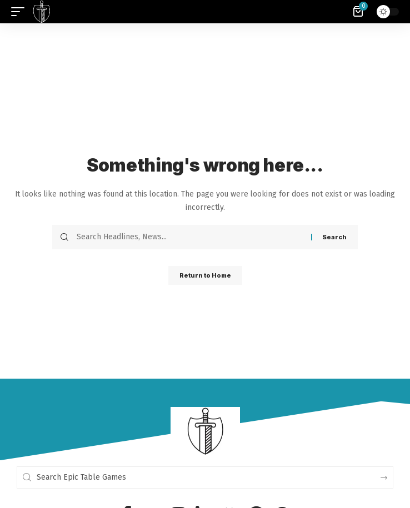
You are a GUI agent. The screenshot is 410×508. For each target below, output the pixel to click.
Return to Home (205, 275)
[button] (20, 11)
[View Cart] (359, 12)
